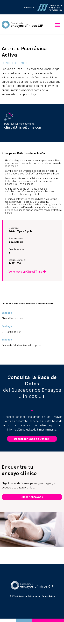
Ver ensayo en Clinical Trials (25, 271)
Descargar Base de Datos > (32, 439)
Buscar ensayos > (32, 497)
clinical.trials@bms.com (23, 127)
